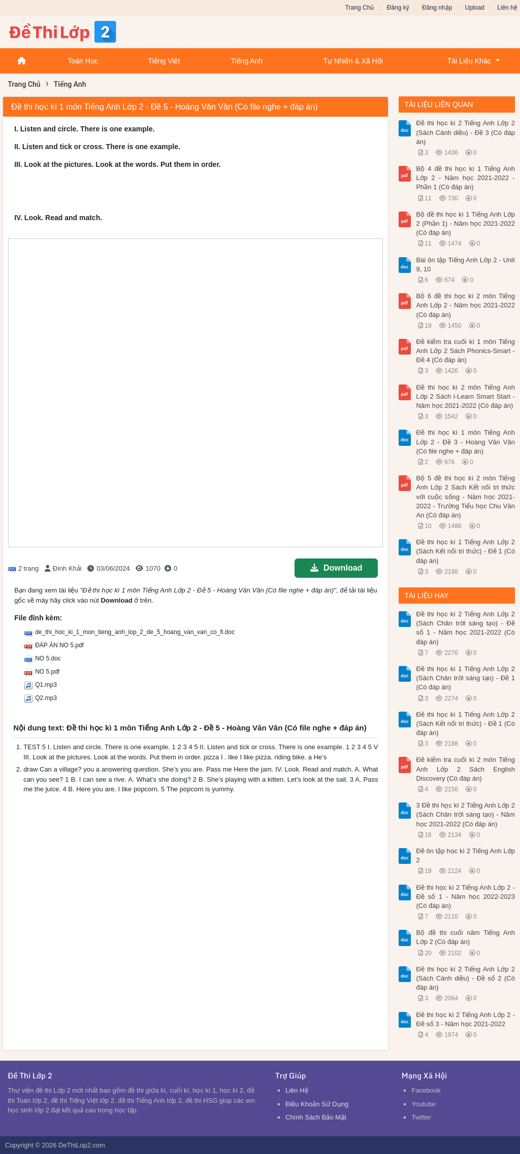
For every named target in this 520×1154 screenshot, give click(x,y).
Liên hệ (507, 7)
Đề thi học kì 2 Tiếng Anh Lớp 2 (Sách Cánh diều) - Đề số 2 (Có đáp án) (465, 978)
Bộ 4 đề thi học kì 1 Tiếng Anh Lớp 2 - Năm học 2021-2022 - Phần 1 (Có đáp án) (465, 178)
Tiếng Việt (164, 61)
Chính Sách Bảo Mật (315, 1117)
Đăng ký (398, 7)
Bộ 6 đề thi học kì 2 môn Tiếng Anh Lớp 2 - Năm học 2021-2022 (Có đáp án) (465, 305)
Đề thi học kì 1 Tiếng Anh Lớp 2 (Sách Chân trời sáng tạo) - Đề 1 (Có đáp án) (465, 678)
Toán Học (83, 61)
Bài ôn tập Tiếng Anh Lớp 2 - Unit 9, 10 (465, 264)
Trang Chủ (359, 7)
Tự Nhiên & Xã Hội (352, 61)
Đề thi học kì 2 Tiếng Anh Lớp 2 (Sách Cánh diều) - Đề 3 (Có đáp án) (465, 132)
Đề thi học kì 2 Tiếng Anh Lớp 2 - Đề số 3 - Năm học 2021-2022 (465, 1019)
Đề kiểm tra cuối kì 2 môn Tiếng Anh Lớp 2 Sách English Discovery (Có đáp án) (465, 769)
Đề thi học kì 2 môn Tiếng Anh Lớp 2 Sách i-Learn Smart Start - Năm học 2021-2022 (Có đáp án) (465, 396)
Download (336, 568)
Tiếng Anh (247, 61)
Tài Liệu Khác (469, 61)
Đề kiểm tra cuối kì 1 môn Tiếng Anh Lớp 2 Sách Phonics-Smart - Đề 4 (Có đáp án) (465, 351)
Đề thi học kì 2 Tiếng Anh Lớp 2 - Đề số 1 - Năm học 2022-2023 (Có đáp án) (465, 897)
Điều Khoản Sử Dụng (316, 1104)
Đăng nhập (437, 7)
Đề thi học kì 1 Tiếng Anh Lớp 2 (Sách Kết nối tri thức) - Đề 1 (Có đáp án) (465, 551)
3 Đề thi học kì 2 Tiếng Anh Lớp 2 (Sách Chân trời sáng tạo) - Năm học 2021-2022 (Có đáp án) (465, 814)
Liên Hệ (296, 1090)
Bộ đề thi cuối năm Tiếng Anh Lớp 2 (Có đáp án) (465, 937)
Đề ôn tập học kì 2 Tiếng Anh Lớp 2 (465, 855)
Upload (474, 7)
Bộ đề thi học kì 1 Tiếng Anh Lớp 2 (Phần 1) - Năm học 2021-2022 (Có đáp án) (465, 223)
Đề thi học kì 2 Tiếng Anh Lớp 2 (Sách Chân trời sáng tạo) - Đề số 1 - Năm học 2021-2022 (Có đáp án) (465, 628)
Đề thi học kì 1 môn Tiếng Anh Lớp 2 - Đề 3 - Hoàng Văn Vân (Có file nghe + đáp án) (465, 441)
